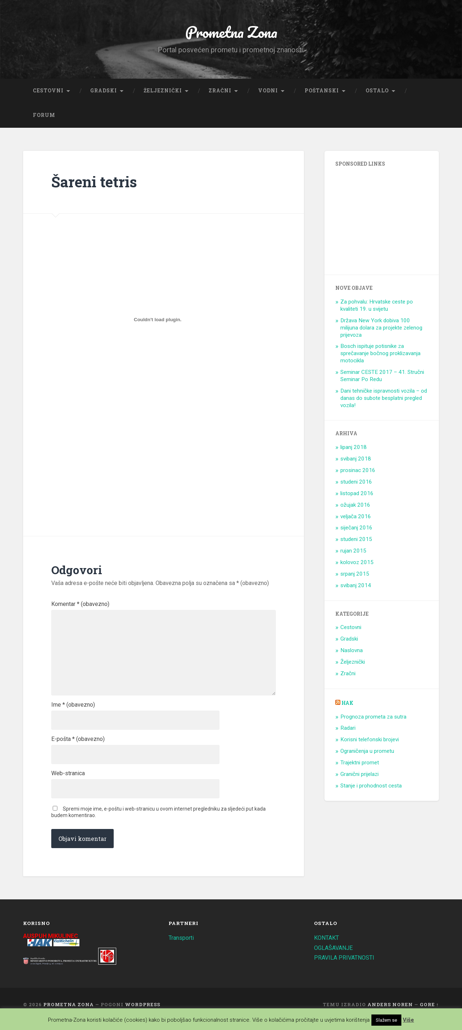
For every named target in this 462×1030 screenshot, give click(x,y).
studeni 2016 (356, 483)
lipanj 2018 (353, 449)
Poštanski (322, 92)
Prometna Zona (231, 32)
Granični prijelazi (359, 775)
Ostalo (377, 92)
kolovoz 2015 (357, 563)
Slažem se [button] (386, 1020)
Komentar (80, 606)
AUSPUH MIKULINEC (52, 944)
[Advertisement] (113, 457)
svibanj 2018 (355, 460)
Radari (348, 729)
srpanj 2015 (354, 575)
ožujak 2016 (355, 506)
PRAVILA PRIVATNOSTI (345, 966)
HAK (347, 704)
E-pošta (78, 746)
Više (408, 1020)
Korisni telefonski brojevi (369, 741)
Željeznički (163, 92)
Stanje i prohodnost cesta (371, 787)
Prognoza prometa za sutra (373, 718)
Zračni (220, 92)
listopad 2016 (357, 495)
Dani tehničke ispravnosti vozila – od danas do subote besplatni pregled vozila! (383, 399)
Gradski (103, 92)
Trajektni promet (359, 764)
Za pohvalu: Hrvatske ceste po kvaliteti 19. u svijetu (376, 307)
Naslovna (351, 652)
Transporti (182, 946)
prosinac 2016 (357, 471)
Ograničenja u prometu (367, 753)
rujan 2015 (353, 552)
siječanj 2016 (356, 529)
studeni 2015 (356, 541)
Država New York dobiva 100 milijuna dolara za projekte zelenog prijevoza (381, 329)
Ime (73, 711)
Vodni (268, 92)
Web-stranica (68, 781)
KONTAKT (327, 946)
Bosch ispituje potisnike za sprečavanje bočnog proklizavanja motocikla (380, 355)
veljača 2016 (355, 518)
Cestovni (48, 92)
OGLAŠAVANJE (335, 956)
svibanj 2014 (355, 587)
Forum (44, 116)
